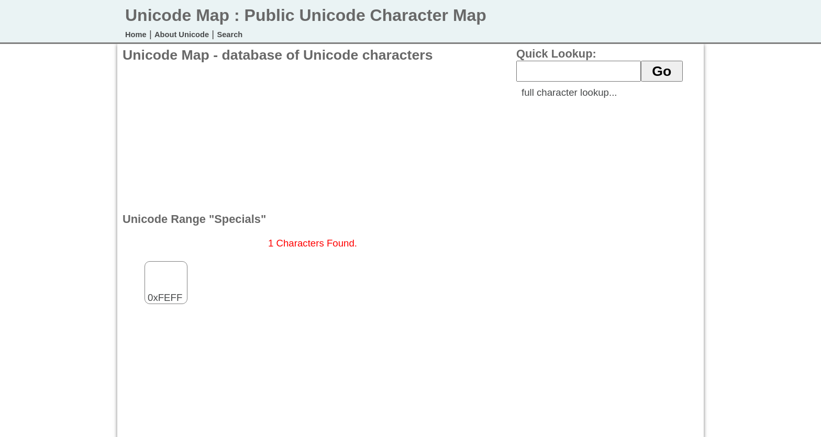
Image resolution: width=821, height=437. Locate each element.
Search (229, 34)
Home (136, 34)
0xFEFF (165, 289)
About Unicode (181, 34)
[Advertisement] (313, 136)
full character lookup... (569, 92)
